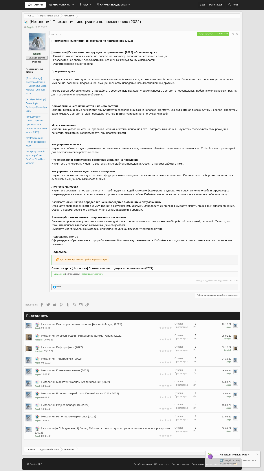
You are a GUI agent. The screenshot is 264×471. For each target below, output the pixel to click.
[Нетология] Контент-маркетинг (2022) (65, 370)
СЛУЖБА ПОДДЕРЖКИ (113, 4)
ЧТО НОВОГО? (61, 4)
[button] (73, 5)
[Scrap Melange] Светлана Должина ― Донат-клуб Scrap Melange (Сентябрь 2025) (36, 86)
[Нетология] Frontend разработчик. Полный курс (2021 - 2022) (80, 393)
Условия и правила (180, 464)
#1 (237, 34)
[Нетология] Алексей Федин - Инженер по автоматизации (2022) (81, 335)
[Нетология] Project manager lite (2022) (65, 404)
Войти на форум (72, 274)
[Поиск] (233, 5)
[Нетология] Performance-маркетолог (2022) (68, 416)
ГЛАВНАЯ (37, 4)
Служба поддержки (143, 464)
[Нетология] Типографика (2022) (61, 358)
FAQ (85, 4)
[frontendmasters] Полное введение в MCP (36, 142)
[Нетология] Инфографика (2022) (62, 347)
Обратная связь (161, 464)
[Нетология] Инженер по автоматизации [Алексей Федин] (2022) (81, 324)
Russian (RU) (34, 464)
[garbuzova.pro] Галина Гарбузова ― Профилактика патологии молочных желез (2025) (36, 124)
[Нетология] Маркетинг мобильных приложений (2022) (75, 381)
